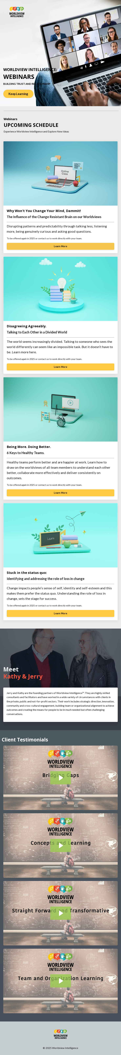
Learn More (60, 246)
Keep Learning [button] (18, 94)
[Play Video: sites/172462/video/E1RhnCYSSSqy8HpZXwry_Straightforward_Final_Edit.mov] (60, 913)
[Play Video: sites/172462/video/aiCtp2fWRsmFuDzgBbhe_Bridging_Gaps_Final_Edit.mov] (60, 777)
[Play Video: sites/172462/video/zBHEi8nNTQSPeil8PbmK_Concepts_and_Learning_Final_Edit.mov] (60, 845)
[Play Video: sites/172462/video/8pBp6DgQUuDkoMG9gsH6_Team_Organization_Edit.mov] (60, 981)
